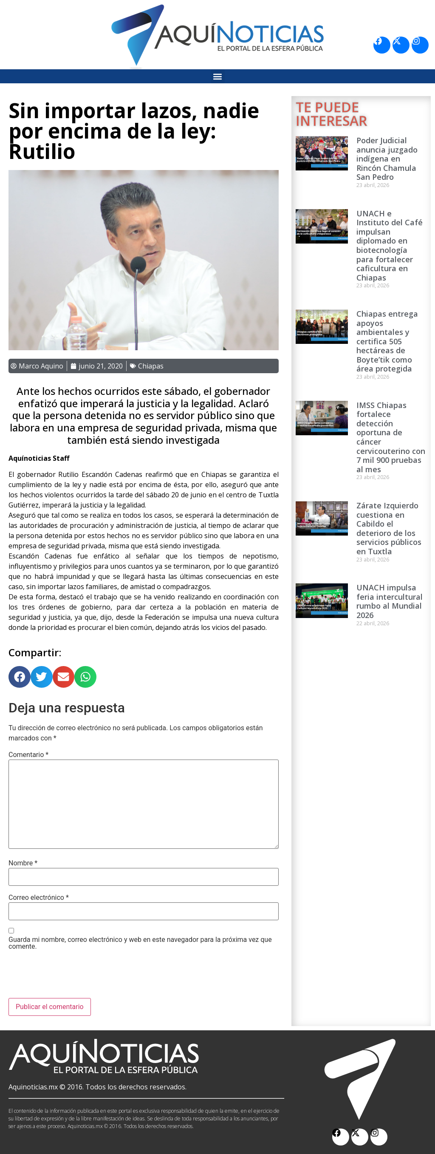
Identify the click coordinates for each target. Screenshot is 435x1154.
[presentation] (73, 977)
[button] (218, 76)
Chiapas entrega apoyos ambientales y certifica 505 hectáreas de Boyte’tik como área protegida (387, 341)
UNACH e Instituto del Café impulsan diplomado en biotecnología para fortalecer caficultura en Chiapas (389, 245)
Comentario (28, 754)
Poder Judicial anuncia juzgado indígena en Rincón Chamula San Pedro (387, 158)
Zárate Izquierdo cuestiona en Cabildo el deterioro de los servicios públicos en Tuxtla (388, 528)
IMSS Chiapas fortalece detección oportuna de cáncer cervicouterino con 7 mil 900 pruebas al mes (390, 437)
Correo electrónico (38, 897)
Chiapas (151, 366)
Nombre (22, 863)
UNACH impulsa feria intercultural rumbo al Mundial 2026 (389, 601)
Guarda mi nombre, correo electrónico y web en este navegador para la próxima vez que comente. (140, 943)
